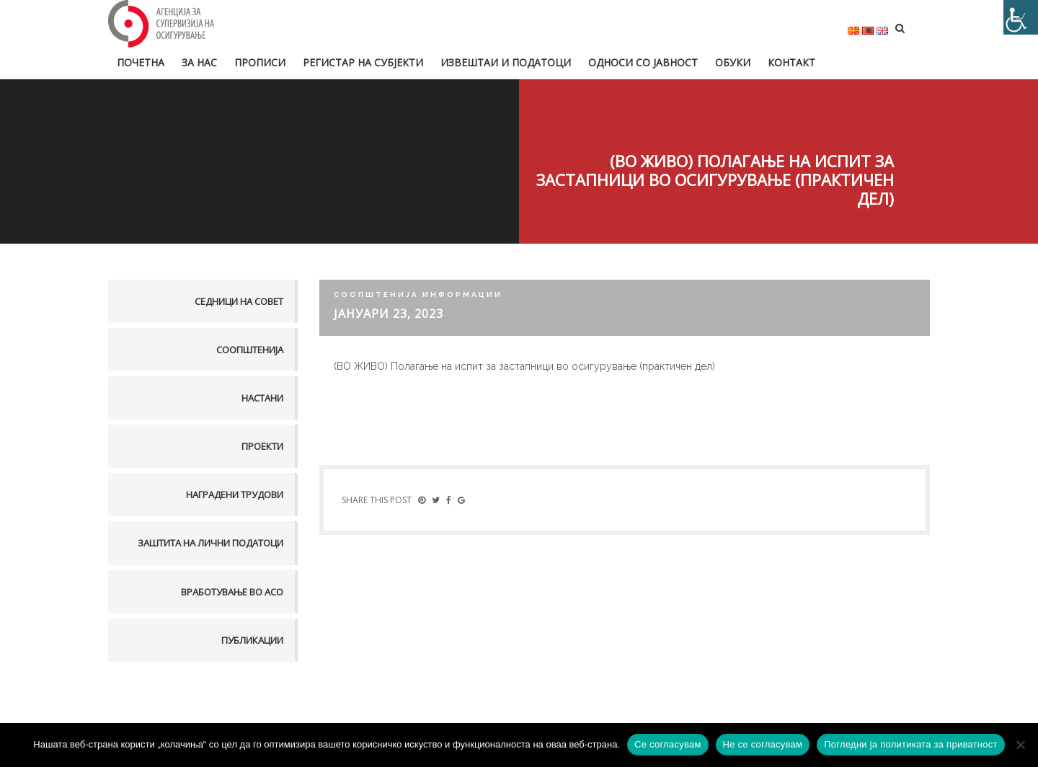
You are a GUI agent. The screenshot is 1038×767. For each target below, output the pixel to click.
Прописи (259, 62)
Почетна (140, 62)
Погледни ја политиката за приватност (910, 744)
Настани (262, 397)
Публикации (252, 640)
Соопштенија (249, 349)
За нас (199, 62)
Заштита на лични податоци (210, 542)
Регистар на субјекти (363, 62)
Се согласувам (667, 744)
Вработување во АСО (232, 591)
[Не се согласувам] (1020, 744)
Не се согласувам (763, 744)
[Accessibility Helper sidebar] (1020, 17)
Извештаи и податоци (505, 62)
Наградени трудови (234, 494)
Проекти (262, 446)
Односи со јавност (643, 62)
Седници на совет (239, 301)
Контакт (791, 62)
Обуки (732, 62)
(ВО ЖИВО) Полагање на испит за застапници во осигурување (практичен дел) (524, 366)
